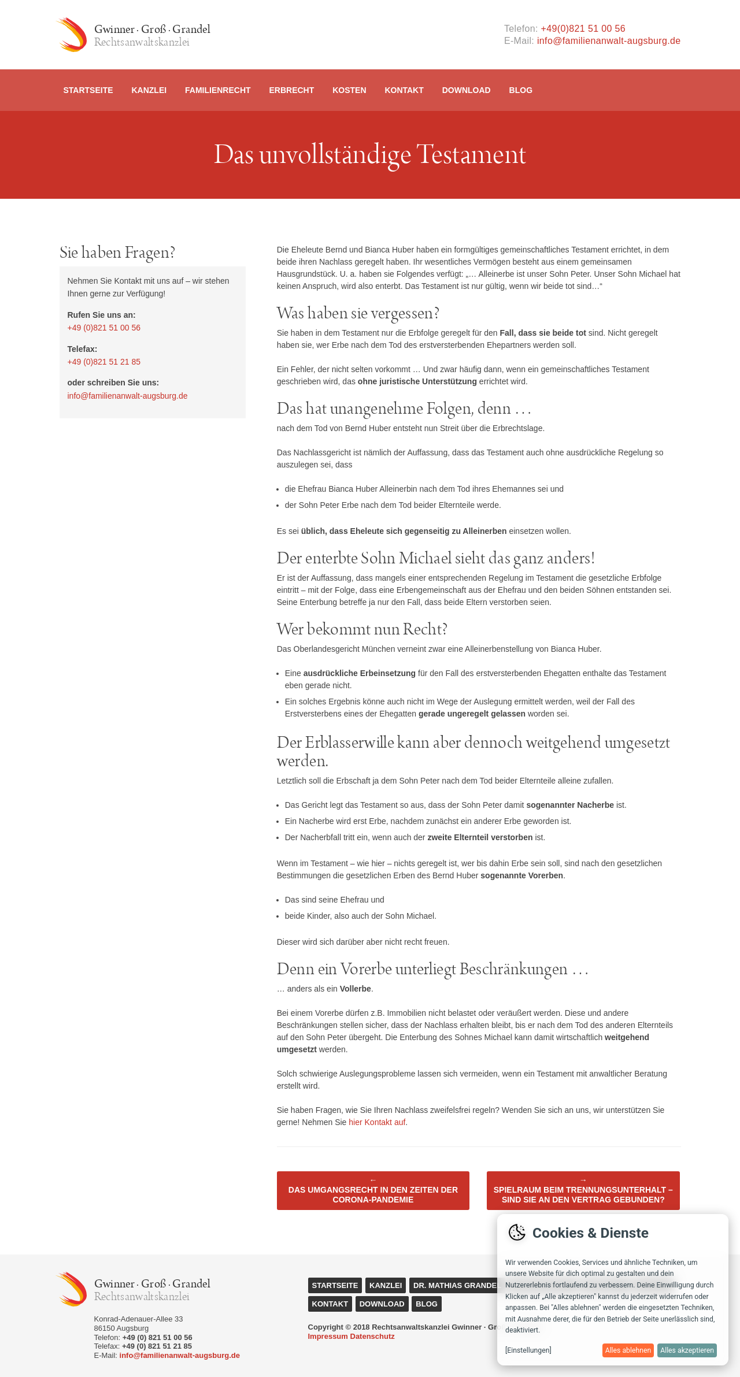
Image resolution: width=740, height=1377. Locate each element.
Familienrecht (218, 90)
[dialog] (612, 1289)
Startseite (88, 90)
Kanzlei (148, 90)
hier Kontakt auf (377, 1122)
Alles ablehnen (628, 1350)
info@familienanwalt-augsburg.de (609, 41)
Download (466, 90)
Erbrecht (291, 90)
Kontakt (403, 90)
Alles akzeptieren (687, 1350)
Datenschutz (372, 1336)
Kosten (349, 90)
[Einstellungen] (528, 1350)
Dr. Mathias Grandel (457, 1285)
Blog (520, 90)
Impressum (328, 1336)
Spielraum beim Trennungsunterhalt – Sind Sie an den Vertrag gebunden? (583, 1189)
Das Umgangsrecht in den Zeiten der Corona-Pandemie (373, 1189)
